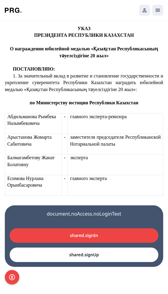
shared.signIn (84, 235)
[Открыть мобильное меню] (157, 10)
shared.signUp (84, 255)
